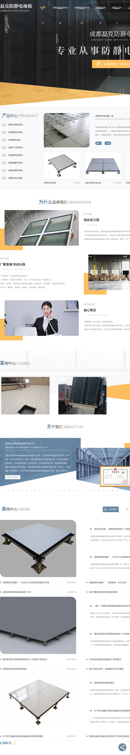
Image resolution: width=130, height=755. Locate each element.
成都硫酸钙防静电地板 (17, 163)
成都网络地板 (100, 10)
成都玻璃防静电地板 (17, 170)
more (77, 183)
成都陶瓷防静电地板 (81, 10)
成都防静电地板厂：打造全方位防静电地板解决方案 (26, 582)
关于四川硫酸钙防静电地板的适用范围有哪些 (23, 736)
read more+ (13, 477)
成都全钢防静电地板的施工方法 (17, 592)
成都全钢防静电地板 (60, 10)
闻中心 (16, 509)
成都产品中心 (117, 10)
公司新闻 (113, 509)
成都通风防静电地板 (17, 155)
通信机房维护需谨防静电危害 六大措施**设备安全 (25, 659)
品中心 (20, 115)
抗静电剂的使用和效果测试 (15, 669)
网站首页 (43, 10)
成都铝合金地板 (15, 178)
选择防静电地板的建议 (104, 683)
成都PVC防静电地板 (17, 147)
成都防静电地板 (50, 183)
